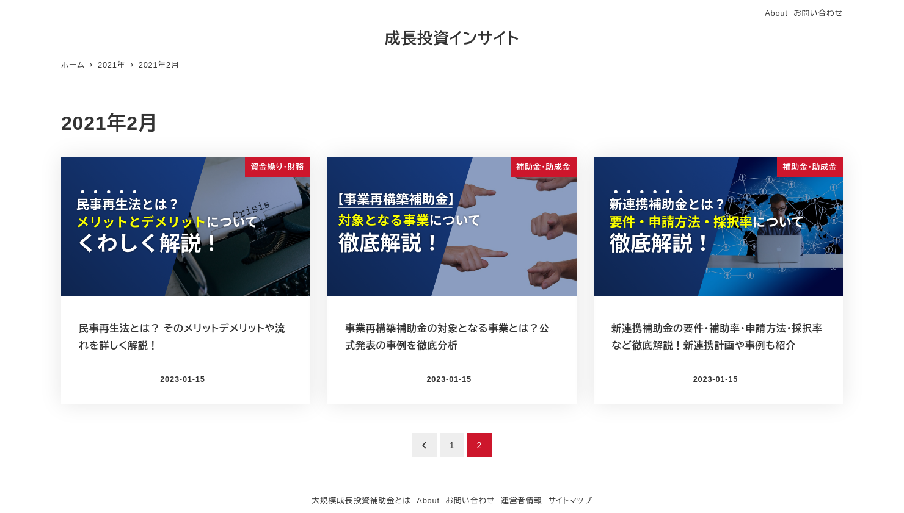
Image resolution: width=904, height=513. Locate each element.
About (776, 13)
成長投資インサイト (452, 38)
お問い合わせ (818, 13)
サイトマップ (570, 500)
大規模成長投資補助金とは (361, 500)
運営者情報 (521, 500)
